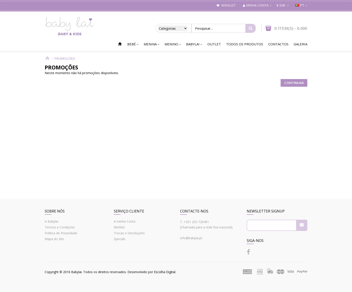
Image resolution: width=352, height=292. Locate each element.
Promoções (64, 58)
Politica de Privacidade (61, 233)
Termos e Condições (60, 227)
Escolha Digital (164, 272)
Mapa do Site (54, 239)
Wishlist (119, 227)
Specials (119, 239)
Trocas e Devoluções (129, 233)
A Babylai (51, 221)
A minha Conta (124, 221)
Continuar (294, 83)
